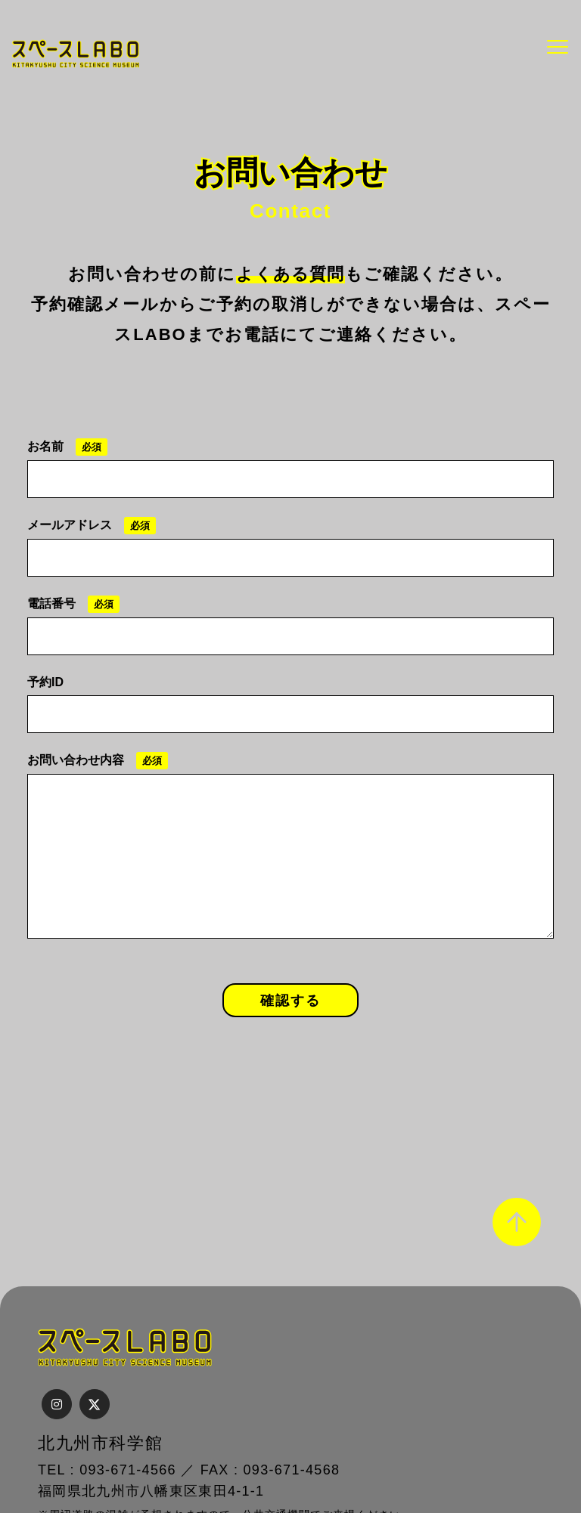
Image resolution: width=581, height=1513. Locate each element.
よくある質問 (290, 274)
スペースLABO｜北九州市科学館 (75, 54)
